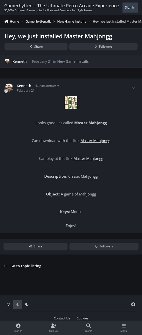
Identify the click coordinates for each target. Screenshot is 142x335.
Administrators (49, 86)
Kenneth (19, 61)
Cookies (82, 318)
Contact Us (62, 318)
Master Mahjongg (95, 140)
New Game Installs (73, 61)
